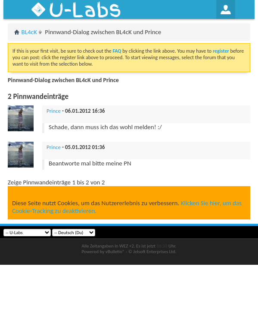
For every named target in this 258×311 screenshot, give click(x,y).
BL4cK (29, 32)
